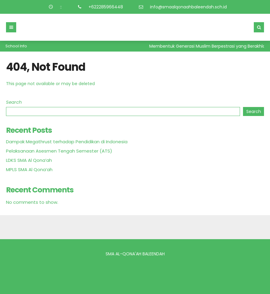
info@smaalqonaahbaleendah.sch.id (188, 7)
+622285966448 (105, 7)
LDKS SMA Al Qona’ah (29, 160)
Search (14, 102)
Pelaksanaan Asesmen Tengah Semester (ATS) (59, 151)
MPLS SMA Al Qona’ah (29, 169)
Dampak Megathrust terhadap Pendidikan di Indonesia (67, 141)
